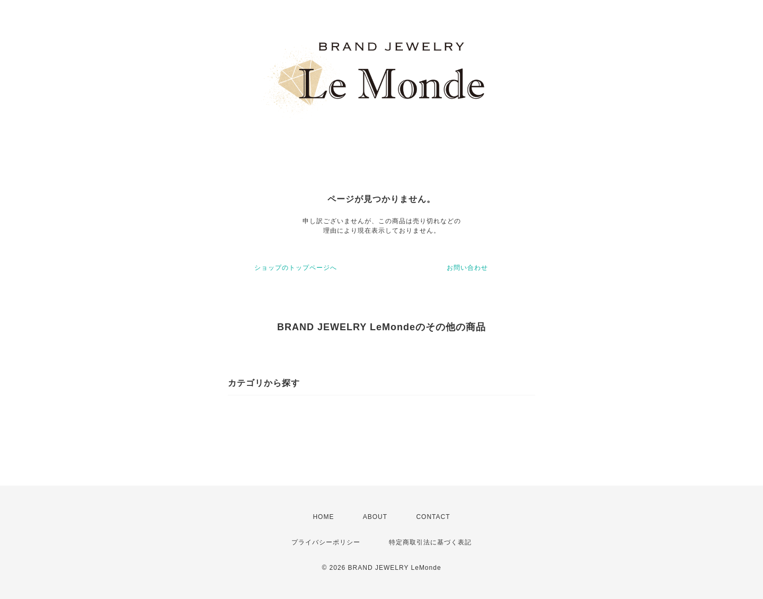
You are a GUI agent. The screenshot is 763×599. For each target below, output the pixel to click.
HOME (323, 517)
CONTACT (433, 517)
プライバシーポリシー (325, 542)
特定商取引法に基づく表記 (430, 542)
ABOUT (375, 517)
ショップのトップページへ (295, 267)
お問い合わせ (467, 267)
